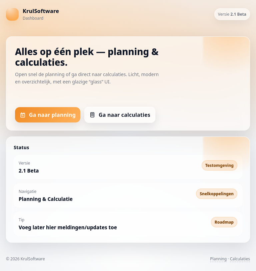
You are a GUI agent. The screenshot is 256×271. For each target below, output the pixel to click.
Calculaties (240, 259)
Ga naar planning (48, 114)
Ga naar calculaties (119, 114)
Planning (218, 259)
